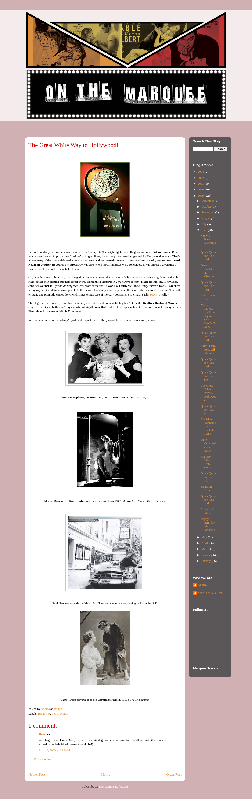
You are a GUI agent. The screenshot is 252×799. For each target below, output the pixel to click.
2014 (201, 171)
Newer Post (36, 774)
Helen (43, 734)
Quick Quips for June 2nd (208, 499)
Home (105, 774)
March (206, 549)
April (205, 543)
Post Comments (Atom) (113, 786)
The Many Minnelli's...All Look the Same (208, 426)
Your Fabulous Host (210, 593)
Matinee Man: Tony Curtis (206, 462)
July (204, 224)
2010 (201, 189)
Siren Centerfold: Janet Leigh (208, 445)
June (205, 230)
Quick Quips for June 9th (208, 375)
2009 (201, 195)
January (207, 561)
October (207, 206)
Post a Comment (44, 759)
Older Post (174, 774)
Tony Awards (60, 713)
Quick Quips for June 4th (208, 477)
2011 (201, 183)
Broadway (44, 713)
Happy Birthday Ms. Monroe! (208, 524)
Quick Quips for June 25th (208, 255)
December (208, 200)
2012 (201, 178)
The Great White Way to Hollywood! (208, 393)
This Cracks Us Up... (208, 297)
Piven (153, 294)
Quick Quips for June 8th (208, 409)
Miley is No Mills (208, 511)
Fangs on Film (206, 488)
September (208, 212)
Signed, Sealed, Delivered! (208, 241)
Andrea (202, 585)
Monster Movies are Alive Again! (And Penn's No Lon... (208, 316)
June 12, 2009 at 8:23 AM (54, 750)
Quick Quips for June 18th (208, 285)
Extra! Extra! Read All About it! (208, 349)
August (206, 218)
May (205, 537)
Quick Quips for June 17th (208, 336)
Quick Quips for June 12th (208, 362)
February (207, 555)
